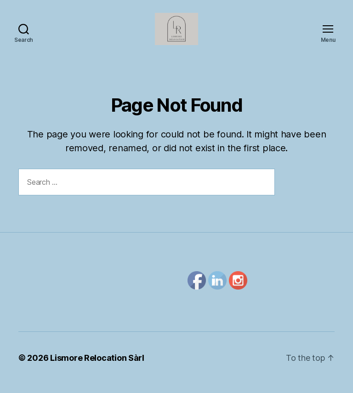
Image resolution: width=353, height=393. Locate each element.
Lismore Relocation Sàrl (97, 367)
